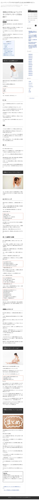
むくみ (6, 47)
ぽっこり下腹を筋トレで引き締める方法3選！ (11, 492)
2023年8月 (30, 62)
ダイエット (4, 24)
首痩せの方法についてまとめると (8, 57)
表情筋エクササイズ (8, 55)
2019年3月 (30, 70)
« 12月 (29, 24)
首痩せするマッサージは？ (7, 56)
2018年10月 (30, 77)
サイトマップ (32, 100)
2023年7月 (30, 63)
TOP (11, 7)
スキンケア (30, 85)
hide (10, 44)
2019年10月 (30, 67)
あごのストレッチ (7, 52)
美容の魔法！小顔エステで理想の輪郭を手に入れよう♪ (33, 35)
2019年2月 (30, 72)
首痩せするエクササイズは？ (8, 51)
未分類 (30, 94)
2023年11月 (30, 58)
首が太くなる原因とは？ (7, 46)
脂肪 (5, 48)
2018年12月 (30, 74)
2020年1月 (30, 65)
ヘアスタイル (31, 89)
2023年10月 (30, 60)
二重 (29, 92)
